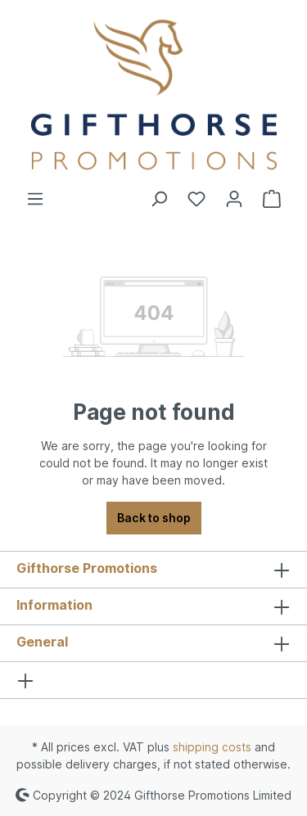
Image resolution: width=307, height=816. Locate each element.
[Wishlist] (196, 198)
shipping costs (212, 747)
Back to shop (154, 518)
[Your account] (234, 198)
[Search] (159, 198)
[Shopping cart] (272, 198)
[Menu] (35, 198)
